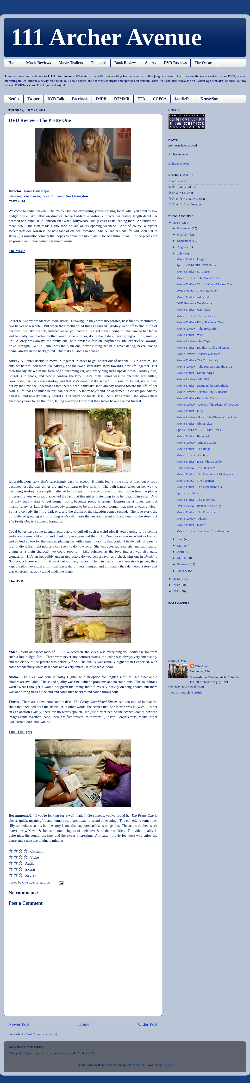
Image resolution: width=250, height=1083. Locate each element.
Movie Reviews (38, 63)
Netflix (13, 99)
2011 (177, 591)
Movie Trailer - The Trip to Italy (197, 360)
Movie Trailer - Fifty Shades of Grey (200, 322)
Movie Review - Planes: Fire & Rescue (201, 392)
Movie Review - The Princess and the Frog (204, 366)
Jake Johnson (52, 196)
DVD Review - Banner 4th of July (198, 506)
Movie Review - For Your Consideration (202, 531)
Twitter (33, 99)
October (182, 234)
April (181, 552)
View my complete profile (185, 692)
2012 (177, 585)
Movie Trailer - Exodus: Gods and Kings (203, 347)
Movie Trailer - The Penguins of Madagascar (205, 474)
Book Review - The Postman (195, 480)
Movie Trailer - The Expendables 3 (199, 487)
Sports (150, 63)
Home (13, 63)
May (180, 545)
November (184, 228)
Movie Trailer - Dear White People (199, 461)
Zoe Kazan (32, 196)
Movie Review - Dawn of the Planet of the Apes (207, 404)
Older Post (147, 1024)
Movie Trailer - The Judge (193, 449)
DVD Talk (56, 99)
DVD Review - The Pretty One (196, 290)
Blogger (167, 1065)
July (180, 253)
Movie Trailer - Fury (189, 411)
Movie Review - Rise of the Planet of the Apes (206, 417)
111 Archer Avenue (106, 37)
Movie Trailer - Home (190, 525)
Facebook (80, 99)
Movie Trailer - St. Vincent (194, 271)
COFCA (160, 99)
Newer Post (19, 1024)
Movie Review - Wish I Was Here (198, 354)
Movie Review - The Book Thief (197, 278)
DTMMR (122, 99)
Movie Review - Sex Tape (193, 341)
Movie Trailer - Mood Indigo (195, 373)
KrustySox (209, 99)
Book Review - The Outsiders (195, 468)
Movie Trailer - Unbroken (193, 309)
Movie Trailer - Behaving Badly (197, 398)
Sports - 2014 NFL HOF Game (196, 265)
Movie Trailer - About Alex (194, 423)
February (183, 564)
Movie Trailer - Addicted (192, 297)
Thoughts (98, 63)
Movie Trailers (71, 63)
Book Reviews (126, 63)
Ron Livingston (76, 196)
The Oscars (203, 63)
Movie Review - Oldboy (192, 455)
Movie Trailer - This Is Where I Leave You (204, 284)
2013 (177, 578)
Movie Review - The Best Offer (197, 328)
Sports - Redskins (187, 493)
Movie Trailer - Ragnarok (193, 436)
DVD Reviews (175, 63)
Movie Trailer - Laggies (191, 259)
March (182, 558)
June (180, 539)
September (184, 240)
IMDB (101, 99)
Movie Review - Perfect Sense (196, 316)
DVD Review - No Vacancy (194, 303)
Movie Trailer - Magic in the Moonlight (202, 385)
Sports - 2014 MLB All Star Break (198, 430)
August (182, 247)
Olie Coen (201, 666)
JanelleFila (184, 99)
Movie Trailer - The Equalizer (195, 512)
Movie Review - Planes (191, 518)
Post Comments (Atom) (41, 1034)
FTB (141, 99)
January (182, 571)
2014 (177, 222)
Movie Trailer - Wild (189, 335)
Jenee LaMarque (36, 191)
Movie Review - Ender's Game (196, 442)
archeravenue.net (179, 163)
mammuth (138, 1065)
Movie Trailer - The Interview (195, 499)
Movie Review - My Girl (192, 379)
